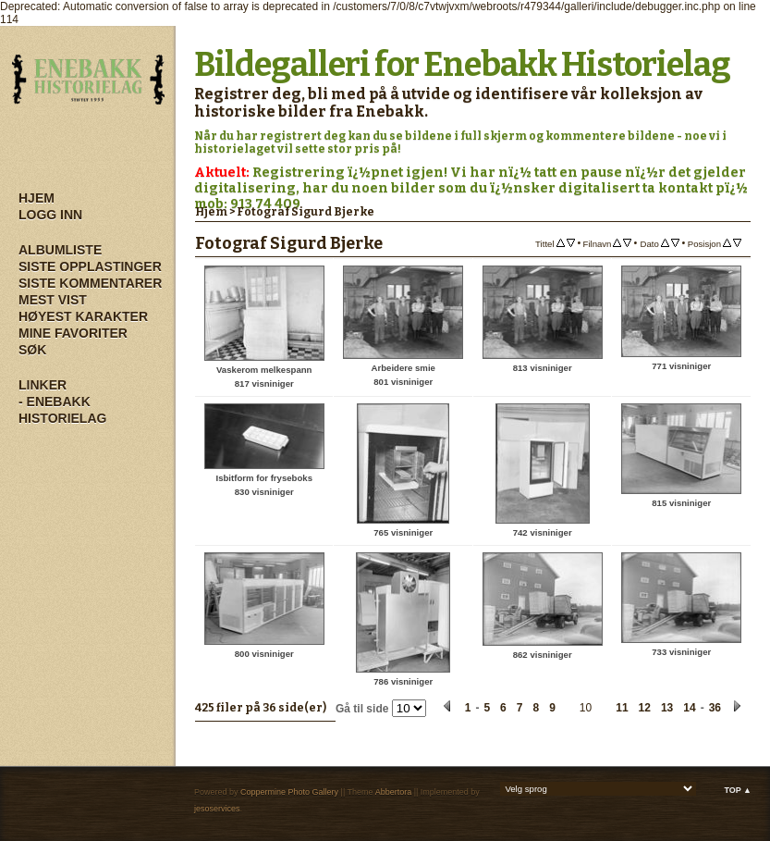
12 (645, 707)
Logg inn (50, 214)
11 (622, 707)
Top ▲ (738, 790)
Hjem (36, 198)
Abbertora (393, 792)
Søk (32, 349)
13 (667, 707)
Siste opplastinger (90, 266)
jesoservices (217, 808)
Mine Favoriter (73, 333)
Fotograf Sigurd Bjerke (305, 211)
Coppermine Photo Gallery (289, 792)
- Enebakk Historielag (62, 410)
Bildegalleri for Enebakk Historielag (462, 64)
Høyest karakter (83, 316)
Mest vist (52, 299)
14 (689, 707)
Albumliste (60, 249)
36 (715, 707)
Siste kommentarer (90, 283)
